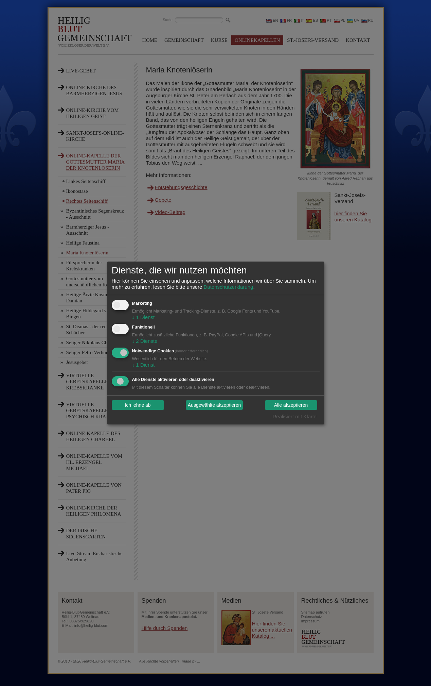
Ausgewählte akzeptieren (214, 405)
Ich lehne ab (137, 405)
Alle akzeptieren (291, 405)
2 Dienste (145, 341)
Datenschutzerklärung (228, 287)
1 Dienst (143, 317)
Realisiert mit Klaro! (294, 416)
